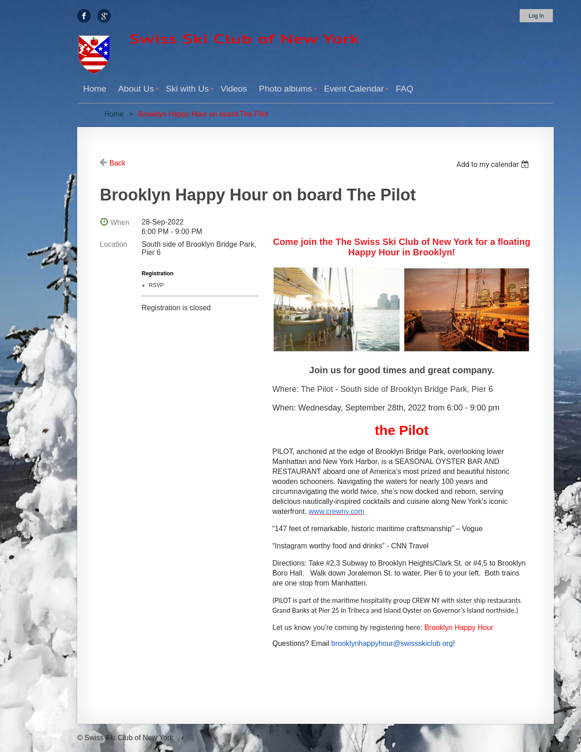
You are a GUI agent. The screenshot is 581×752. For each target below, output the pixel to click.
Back (117, 163)
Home (114, 114)
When (119, 222)
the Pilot (401, 430)
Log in (536, 16)
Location (114, 244)
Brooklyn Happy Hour (458, 627)
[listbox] (493, 164)
